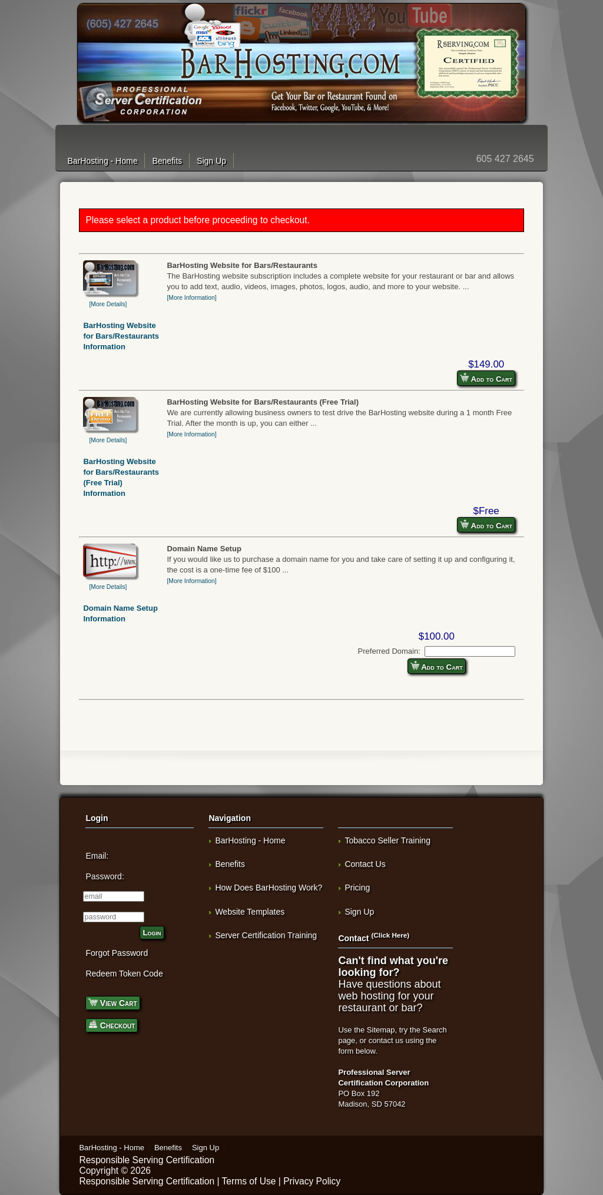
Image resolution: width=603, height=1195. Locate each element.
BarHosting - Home (102, 160)
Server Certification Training (266, 935)
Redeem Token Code (124, 973)
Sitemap (381, 1029)
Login (152, 932)
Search (435, 1029)
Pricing (357, 887)
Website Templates (249, 911)
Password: (104, 876)
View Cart (112, 1002)
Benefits (167, 160)
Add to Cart (486, 378)
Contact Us (364, 864)
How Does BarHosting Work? (268, 887)
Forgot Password (116, 953)
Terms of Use (249, 1181)
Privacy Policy (311, 1181)
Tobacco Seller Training (387, 840)
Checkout (111, 1024)
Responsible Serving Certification (146, 1160)
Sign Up (211, 160)
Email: (96, 855)
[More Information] (191, 297)
